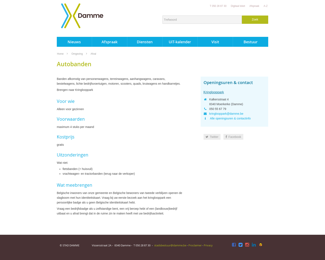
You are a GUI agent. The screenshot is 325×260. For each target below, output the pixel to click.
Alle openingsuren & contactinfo (230, 118)
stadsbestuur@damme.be (170, 245)
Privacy (208, 245)
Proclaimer (195, 245)
